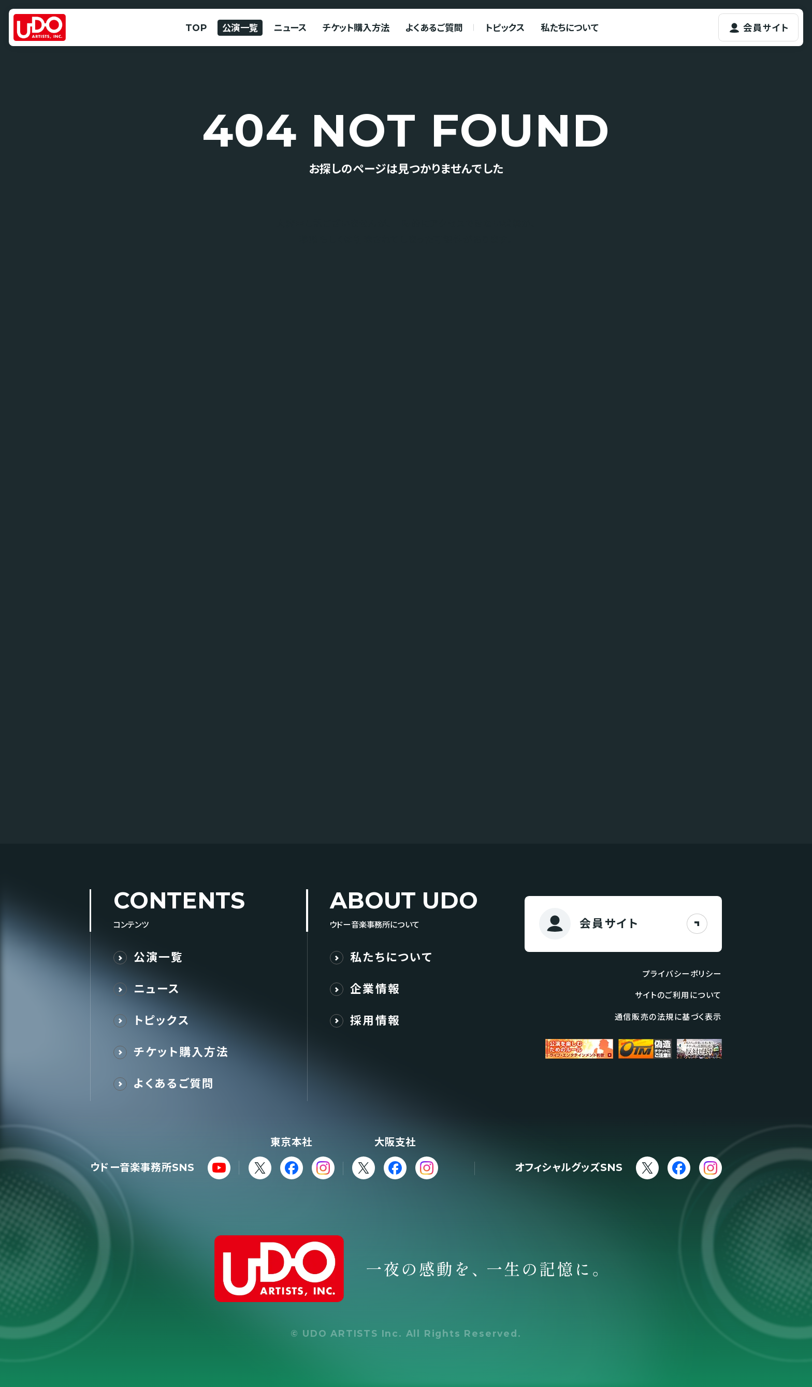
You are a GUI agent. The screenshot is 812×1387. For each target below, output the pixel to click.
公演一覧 (240, 27)
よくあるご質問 (433, 27)
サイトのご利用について (678, 995)
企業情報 (375, 989)
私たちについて (570, 27)
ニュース (290, 27)
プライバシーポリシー (682, 974)
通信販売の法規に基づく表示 (668, 1017)
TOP (196, 27)
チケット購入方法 (356, 27)
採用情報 (375, 1020)
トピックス (505, 27)
